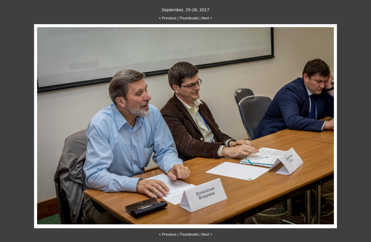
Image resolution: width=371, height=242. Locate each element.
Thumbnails (189, 18)
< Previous (168, 18)
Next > (206, 18)
